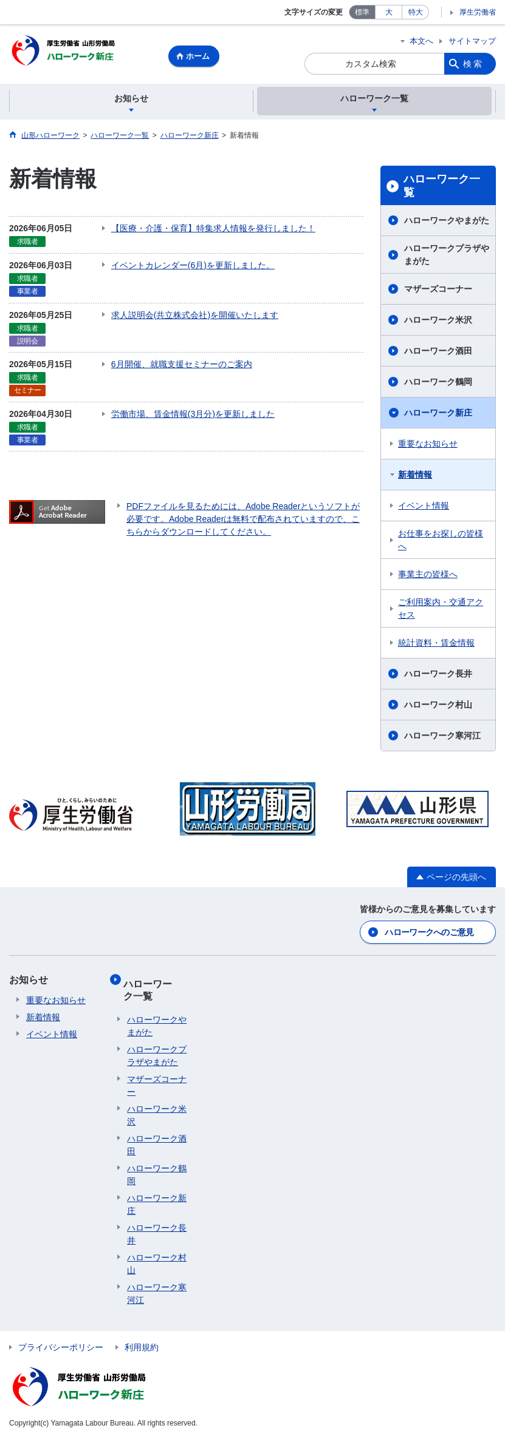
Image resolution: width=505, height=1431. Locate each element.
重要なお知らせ (428, 445)
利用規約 (142, 1339)
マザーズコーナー (438, 291)
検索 (473, 64)
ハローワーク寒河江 (442, 737)
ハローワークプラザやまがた (446, 256)
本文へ (421, 41)
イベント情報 (423, 507)
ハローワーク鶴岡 (438, 383)
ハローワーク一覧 (442, 187)
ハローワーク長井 (438, 675)
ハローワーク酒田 (438, 352)
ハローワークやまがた (446, 222)
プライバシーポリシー (60, 1339)
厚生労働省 (477, 12)
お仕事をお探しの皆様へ (440, 541)
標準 (362, 12)
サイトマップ (472, 41)
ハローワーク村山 (438, 706)
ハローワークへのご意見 (429, 932)
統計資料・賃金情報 (436, 644)
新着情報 (415, 476)
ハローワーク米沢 (438, 321)
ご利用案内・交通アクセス (440, 610)
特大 (415, 12)
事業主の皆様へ (428, 576)
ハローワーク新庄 (438, 414)
